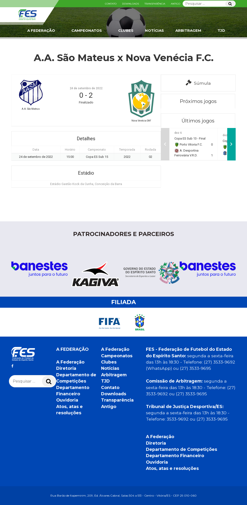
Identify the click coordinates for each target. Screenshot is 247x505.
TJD (224, 30)
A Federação (44, 30)
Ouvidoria (67, 400)
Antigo (175, 3)
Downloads (130, 3)
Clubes (125, 30)
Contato (111, 3)
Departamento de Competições (181, 449)
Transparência (154, 3)
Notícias (154, 30)
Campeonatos (89, 30)
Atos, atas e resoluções (172, 468)
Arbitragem (191, 30)
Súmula (198, 83)
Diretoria (66, 368)
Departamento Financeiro (175, 455)
